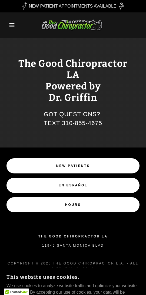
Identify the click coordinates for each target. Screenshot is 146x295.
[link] (73, 25)
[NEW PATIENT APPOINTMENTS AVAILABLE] (73, 6)
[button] (10, 25)
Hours (73, 205)
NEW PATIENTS (73, 166)
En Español (72, 185)
